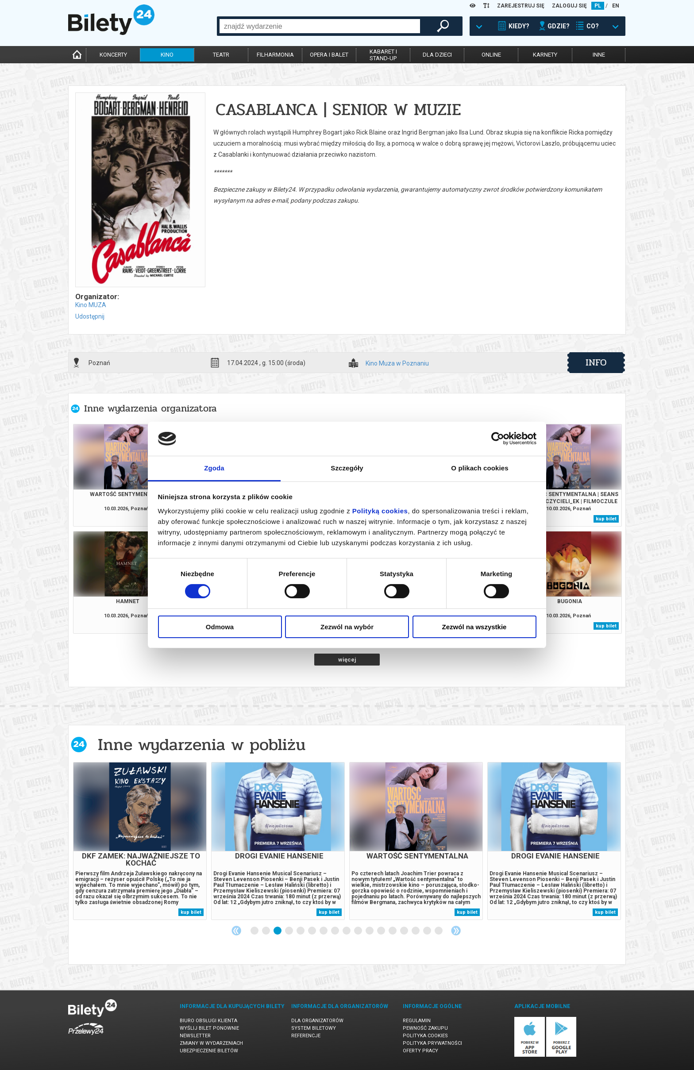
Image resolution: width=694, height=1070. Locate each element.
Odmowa (220, 627)
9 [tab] (347, 931)
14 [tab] (404, 931)
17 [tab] (439, 931)
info (596, 362)
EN (615, 6)
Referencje (305, 1036)
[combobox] (320, 26)
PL (597, 6)
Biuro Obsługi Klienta (208, 1021)
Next (456, 930)
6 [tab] (312, 931)
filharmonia (275, 54)
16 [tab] (427, 931)
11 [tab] (370, 931)
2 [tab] (266, 931)
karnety (545, 54)
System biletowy (313, 1028)
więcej (347, 659)
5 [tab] (301, 931)
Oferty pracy (420, 1051)
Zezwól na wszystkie (474, 627)
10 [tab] (358, 931)
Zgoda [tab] (214, 468)
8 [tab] (335, 931)
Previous (236, 930)
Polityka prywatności (432, 1043)
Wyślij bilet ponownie (209, 1028)
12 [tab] (381, 931)
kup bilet (606, 519)
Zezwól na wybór (347, 627)
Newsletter (195, 1036)
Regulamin (417, 1021)
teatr (221, 54)
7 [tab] (324, 931)
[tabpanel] (140, 841)
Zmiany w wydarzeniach (211, 1043)
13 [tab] (393, 931)
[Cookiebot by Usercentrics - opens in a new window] (497, 438)
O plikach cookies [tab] (479, 468)
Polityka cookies (425, 1036)
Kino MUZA (90, 304)
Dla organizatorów (317, 1021)
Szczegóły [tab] (347, 468)
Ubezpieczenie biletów (209, 1051)
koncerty (113, 54)
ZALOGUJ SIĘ (569, 6)
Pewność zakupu (425, 1028)
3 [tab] (278, 931)
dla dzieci (437, 54)
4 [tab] (289, 931)
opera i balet (329, 54)
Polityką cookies (380, 511)
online (491, 54)
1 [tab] (255, 931)
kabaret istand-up (383, 55)
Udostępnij (89, 316)
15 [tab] (416, 931)
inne (599, 54)
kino (167, 54)
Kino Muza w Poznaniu (397, 363)
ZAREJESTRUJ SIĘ (520, 6)
